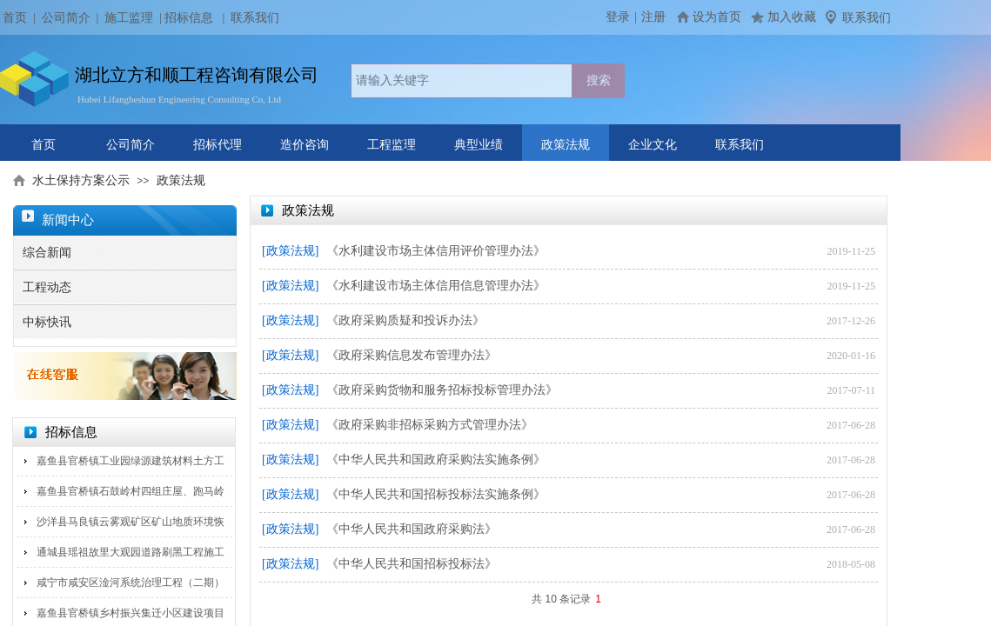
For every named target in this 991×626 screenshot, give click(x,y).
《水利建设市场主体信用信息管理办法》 (436, 285)
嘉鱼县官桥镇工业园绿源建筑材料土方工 (130, 461)
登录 (618, 16)
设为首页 (717, 16)
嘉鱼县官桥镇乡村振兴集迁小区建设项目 (130, 613)
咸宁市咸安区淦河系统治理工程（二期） (130, 582)
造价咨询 (304, 144)
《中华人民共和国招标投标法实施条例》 (436, 494)
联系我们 (739, 144)
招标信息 (188, 17)
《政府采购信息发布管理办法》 (411, 355)
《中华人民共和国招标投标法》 (411, 563)
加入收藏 (791, 16)
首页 (43, 144)
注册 (653, 16)
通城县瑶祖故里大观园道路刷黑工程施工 (130, 552)
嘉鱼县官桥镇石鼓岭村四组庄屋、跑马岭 (130, 491)
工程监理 (391, 144)
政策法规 (565, 144)
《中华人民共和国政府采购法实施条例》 (436, 459)
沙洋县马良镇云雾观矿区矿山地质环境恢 (130, 522)
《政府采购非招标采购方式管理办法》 (429, 424)
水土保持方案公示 (81, 180)
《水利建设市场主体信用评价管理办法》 (436, 250)
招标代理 (217, 144)
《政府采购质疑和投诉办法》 (405, 320)
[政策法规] (290, 250)
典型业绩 (478, 144)
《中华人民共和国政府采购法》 (411, 529)
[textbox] (462, 80)
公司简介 (66, 17)
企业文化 (652, 144)
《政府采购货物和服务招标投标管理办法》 (442, 389)
